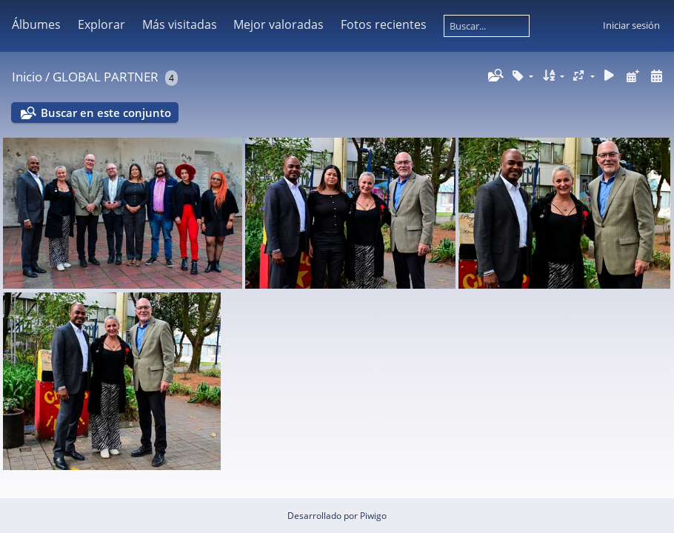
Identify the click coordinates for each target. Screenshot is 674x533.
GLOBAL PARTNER (106, 76)
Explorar (101, 24)
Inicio (27, 76)
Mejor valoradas (278, 24)
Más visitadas (179, 24)
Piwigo (373, 515)
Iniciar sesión (631, 25)
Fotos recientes (384, 24)
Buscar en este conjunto (106, 112)
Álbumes (36, 24)
